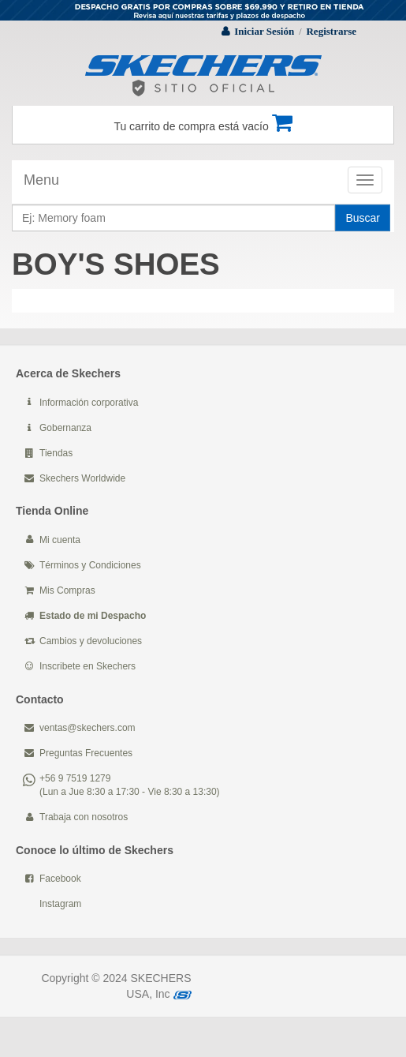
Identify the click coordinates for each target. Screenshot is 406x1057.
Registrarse (331, 31)
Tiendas (56, 453)
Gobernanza (65, 427)
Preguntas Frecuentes (85, 753)
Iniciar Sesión (264, 31)
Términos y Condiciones (90, 565)
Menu (41, 180)
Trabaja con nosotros (83, 817)
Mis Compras (67, 590)
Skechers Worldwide (82, 478)
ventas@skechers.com (87, 727)
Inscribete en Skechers (87, 666)
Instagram (60, 903)
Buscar (362, 218)
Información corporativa (88, 402)
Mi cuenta (59, 539)
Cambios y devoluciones (90, 641)
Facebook (60, 878)
